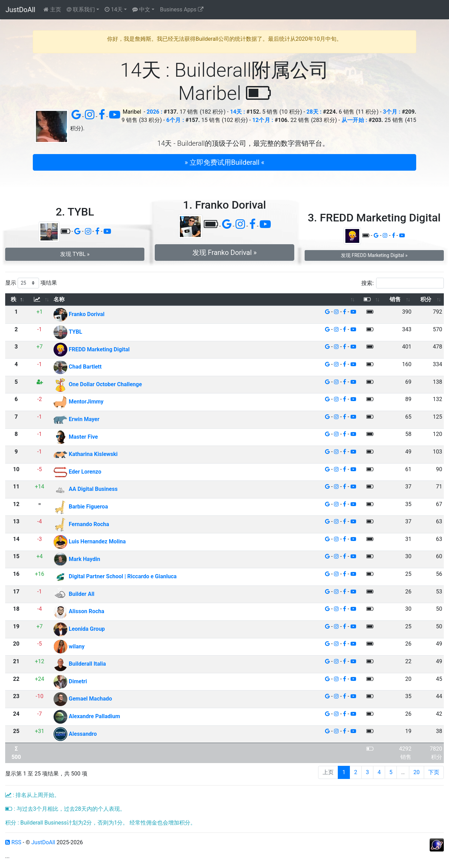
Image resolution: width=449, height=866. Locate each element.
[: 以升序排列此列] (39, 299)
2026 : (154, 111)
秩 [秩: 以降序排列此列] (13, 299)
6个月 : (175, 120)
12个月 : (262, 120)
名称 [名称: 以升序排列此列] (59, 299)
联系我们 (81, 9)
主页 (52, 9)
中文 (141, 9)
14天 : (237, 111)
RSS (13, 842)
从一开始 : (354, 120)
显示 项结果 (31, 283)
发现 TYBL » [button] (74, 254)
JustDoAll (20, 10)
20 (416, 772)
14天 (114, 9)
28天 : (313, 111)
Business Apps (181, 9)
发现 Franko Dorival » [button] (224, 252)
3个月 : (391, 111)
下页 (433, 772)
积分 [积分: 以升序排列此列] (425, 299)
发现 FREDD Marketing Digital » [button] (374, 255)
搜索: (402, 283)
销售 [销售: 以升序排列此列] (395, 299)
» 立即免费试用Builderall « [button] (225, 162)
